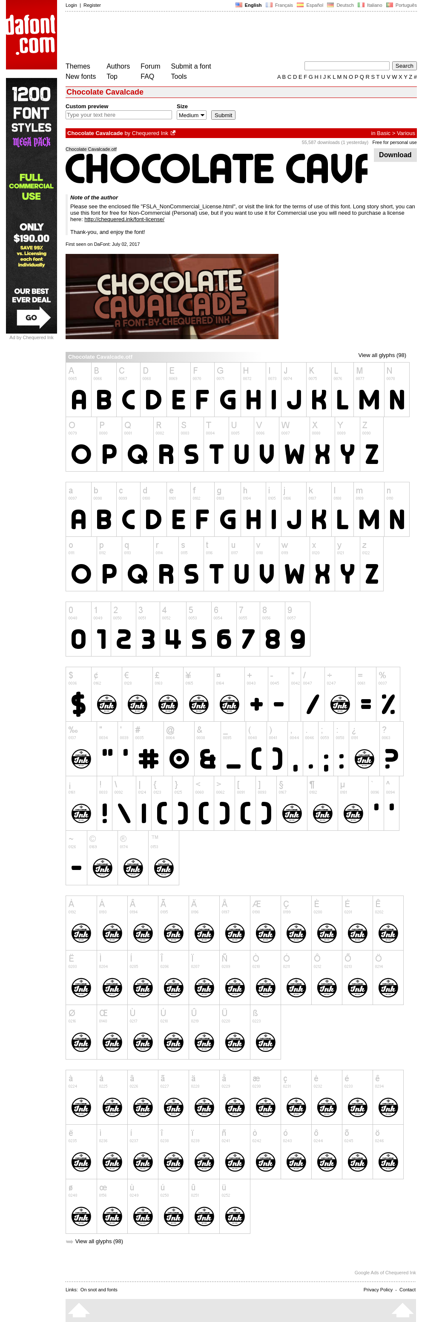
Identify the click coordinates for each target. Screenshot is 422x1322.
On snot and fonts (99, 1289)
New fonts (81, 76)
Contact (407, 1289)
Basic (383, 133)
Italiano (370, 5)
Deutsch (340, 5)
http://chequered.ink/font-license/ (124, 219)
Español (310, 5)
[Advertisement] (221, 37)
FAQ (147, 76)
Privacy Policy (378, 1289)
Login (71, 5)
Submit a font (191, 66)
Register (92, 5)
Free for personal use (394, 142)
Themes (78, 66)
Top (112, 76)
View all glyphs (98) (382, 355)
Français (279, 5)
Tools (179, 76)
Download (395, 154)
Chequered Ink (150, 133)
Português (401, 5)
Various (406, 133)
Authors (118, 66)
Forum (150, 66)
